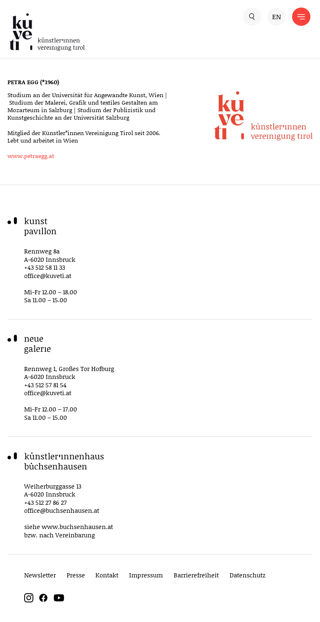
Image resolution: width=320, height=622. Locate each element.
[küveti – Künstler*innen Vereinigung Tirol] (85, 32)
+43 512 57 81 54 (45, 384)
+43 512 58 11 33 (44, 267)
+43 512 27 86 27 (45, 502)
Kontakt (106, 574)
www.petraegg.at (31, 155)
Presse (76, 574)
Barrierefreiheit (196, 574)
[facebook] (43, 600)
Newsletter (40, 574)
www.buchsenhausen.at (77, 526)
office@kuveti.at (47, 275)
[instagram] (28, 600)
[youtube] (59, 600)
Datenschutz (247, 574)
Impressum (146, 574)
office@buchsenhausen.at (61, 510)
